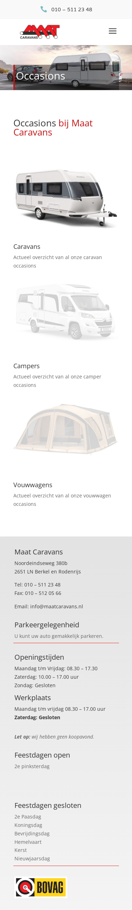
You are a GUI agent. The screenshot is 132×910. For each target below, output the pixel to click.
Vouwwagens (32, 485)
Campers (26, 366)
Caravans (26, 246)
